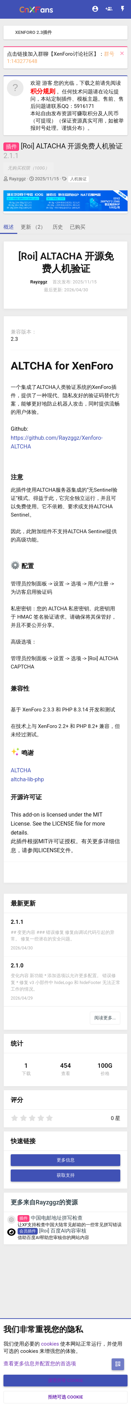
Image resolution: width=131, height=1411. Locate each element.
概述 (8, 227)
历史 (58, 227)
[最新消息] (123, 9)
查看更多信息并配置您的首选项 (39, 1363)
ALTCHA (21, 770)
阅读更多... (105, 1017)
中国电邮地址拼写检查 (50, 1218)
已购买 (77, 227)
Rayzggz (17, 178)
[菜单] (9, 9)
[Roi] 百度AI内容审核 (52, 1231)
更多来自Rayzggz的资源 (44, 1202)
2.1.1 (17, 922)
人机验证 (78, 178)
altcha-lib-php (27, 779)
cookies (50, 1344)
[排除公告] (121, 54)
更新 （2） (33, 227)
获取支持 (66, 1175)
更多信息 (66, 1160)
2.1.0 (17, 965)
